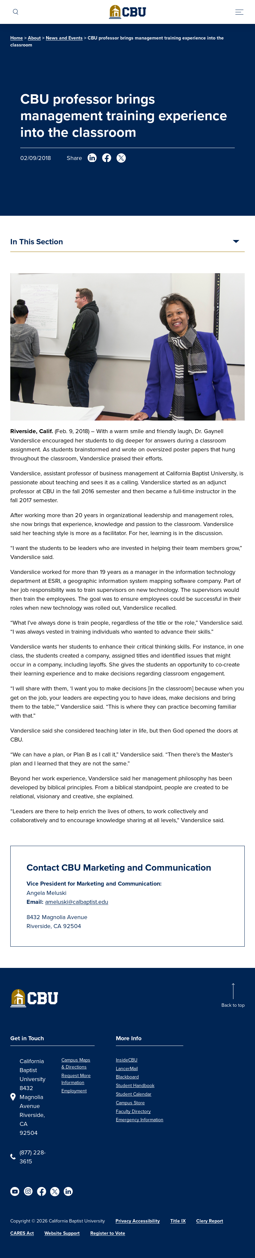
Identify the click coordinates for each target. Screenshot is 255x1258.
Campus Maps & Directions (75, 1063)
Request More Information (76, 1079)
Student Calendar (133, 1094)
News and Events (64, 38)
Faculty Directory (133, 1111)
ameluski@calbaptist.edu (76, 902)
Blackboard (127, 1076)
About (34, 38)
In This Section (36, 242)
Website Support (62, 1233)
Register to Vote (107, 1233)
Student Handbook (135, 1085)
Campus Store (130, 1102)
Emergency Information (139, 1119)
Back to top (233, 1005)
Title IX (178, 1221)
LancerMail (127, 1068)
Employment (74, 1090)
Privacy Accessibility (138, 1221)
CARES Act (22, 1233)
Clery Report (209, 1221)
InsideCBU (126, 1060)
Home (16, 38)
